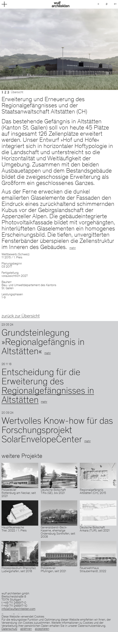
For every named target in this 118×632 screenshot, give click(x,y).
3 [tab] (8, 92)
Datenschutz (9, 629)
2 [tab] (5, 92)
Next (88, 49)
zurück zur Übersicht (21, 316)
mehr (72, 248)
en (115, 4)
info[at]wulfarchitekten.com (18, 609)
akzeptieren (42, 629)
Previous (29, 49)
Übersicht (17, 92)
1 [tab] (2, 92)
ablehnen (26, 629)
